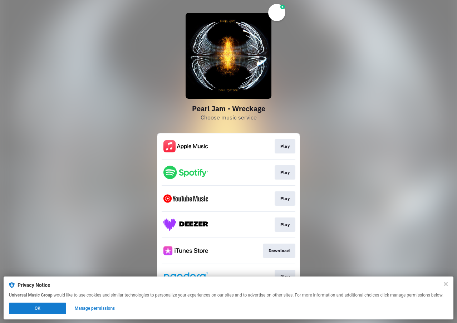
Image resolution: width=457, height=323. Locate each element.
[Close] (446, 284)
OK (37, 308)
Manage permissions (95, 308)
